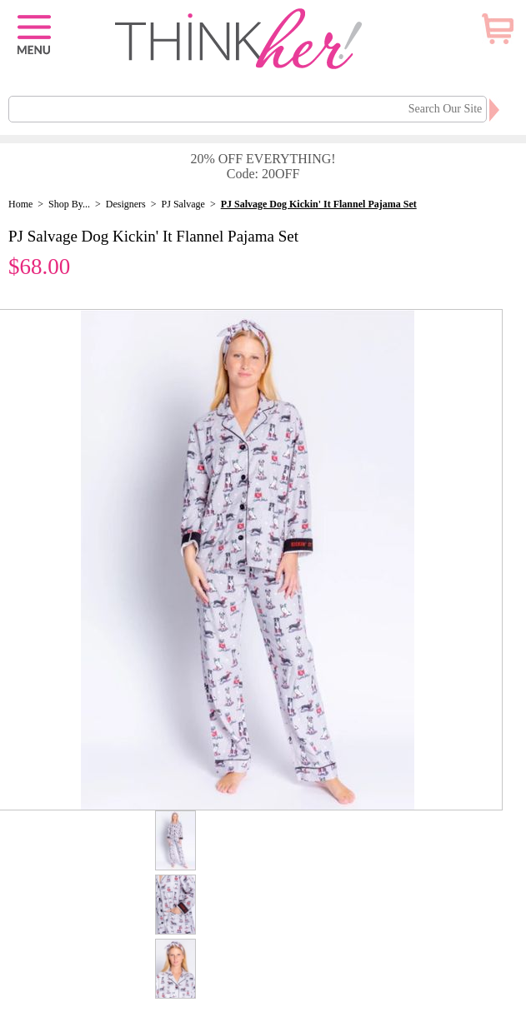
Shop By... (69, 204)
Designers (126, 204)
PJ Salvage (183, 204)
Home (20, 204)
